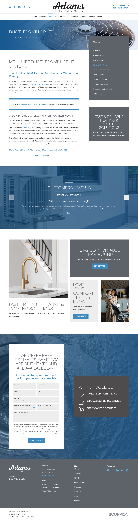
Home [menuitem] (35, 16)
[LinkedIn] (19, 7)
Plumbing (77, 487)
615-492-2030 (121, 7)
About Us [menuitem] (42, 16)
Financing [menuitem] (83, 16)
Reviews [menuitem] (92, 16)
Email (36, 392)
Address (14, 399)
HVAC (76, 478)
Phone (13, 392)
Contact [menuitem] (100, 16)
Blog (76, 496)
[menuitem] (109, 50)
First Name (14, 385)
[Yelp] (24, 7)
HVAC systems (28, 128)
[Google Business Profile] (10, 7)
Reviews (77, 492)
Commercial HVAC (81, 483)
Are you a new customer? (19, 405)
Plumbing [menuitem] (74, 16)
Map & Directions (48, 476)
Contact (77, 501)
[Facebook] (15, 7)
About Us (77, 473)
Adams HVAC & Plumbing (38, 84)
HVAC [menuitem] (50, 16)
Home (76, 469)
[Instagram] (29, 7)
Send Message (33, 441)
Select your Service (41, 405)
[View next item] (126, 197)
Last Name (38, 385)
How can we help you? (18, 412)
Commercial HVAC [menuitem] (62, 16)
